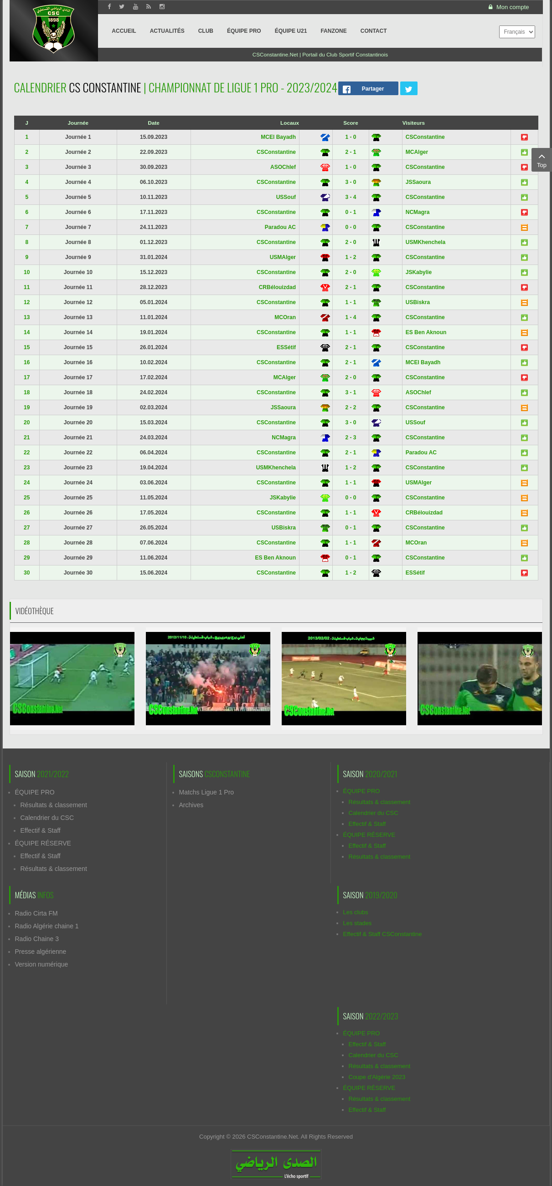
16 (27, 362)
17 (27, 377)
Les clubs (355, 912)
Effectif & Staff (41, 830)
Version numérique (41, 964)
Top (541, 159)
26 (27, 512)
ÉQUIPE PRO (35, 792)
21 (27, 437)
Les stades (357, 923)
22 (27, 452)
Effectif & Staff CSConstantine (382, 934)
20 (27, 422)
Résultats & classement (54, 805)
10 (27, 272)
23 (27, 467)
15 (27, 347)
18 (27, 392)
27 (27, 527)
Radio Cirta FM (36, 913)
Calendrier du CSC (47, 817)
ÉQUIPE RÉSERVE (43, 843)
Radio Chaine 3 (37, 938)
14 (27, 332)
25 (27, 497)
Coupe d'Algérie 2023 (377, 1077)
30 (27, 573)
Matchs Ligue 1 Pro (206, 792)
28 (27, 543)
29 (27, 558)
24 (27, 482)
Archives (191, 805)
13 (27, 317)
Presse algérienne (41, 951)
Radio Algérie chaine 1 (47, 926)
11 (27, 287)
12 (27, 302)
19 (27, 407)
